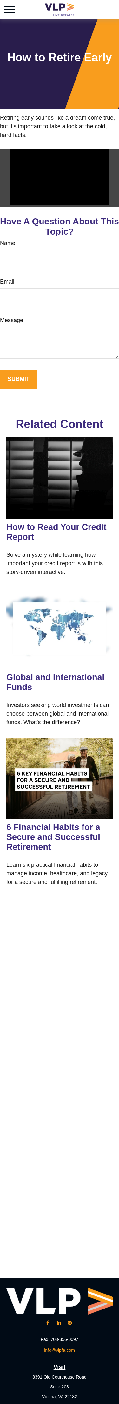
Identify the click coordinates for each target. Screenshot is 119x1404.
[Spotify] (70, 1323)
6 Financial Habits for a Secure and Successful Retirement (53, 837)
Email (7, 282)
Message (11, 320)
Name (7, 243)
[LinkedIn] (59, 1323)
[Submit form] (18, 379)
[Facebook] (47, 1323)
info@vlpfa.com (59, 1350)
